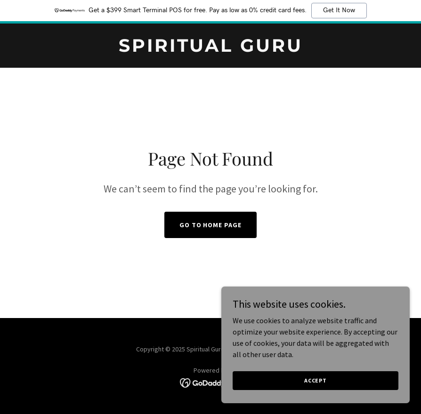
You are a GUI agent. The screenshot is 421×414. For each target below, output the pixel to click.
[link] (211, 49)
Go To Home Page (210, 225)
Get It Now (339, 10)
